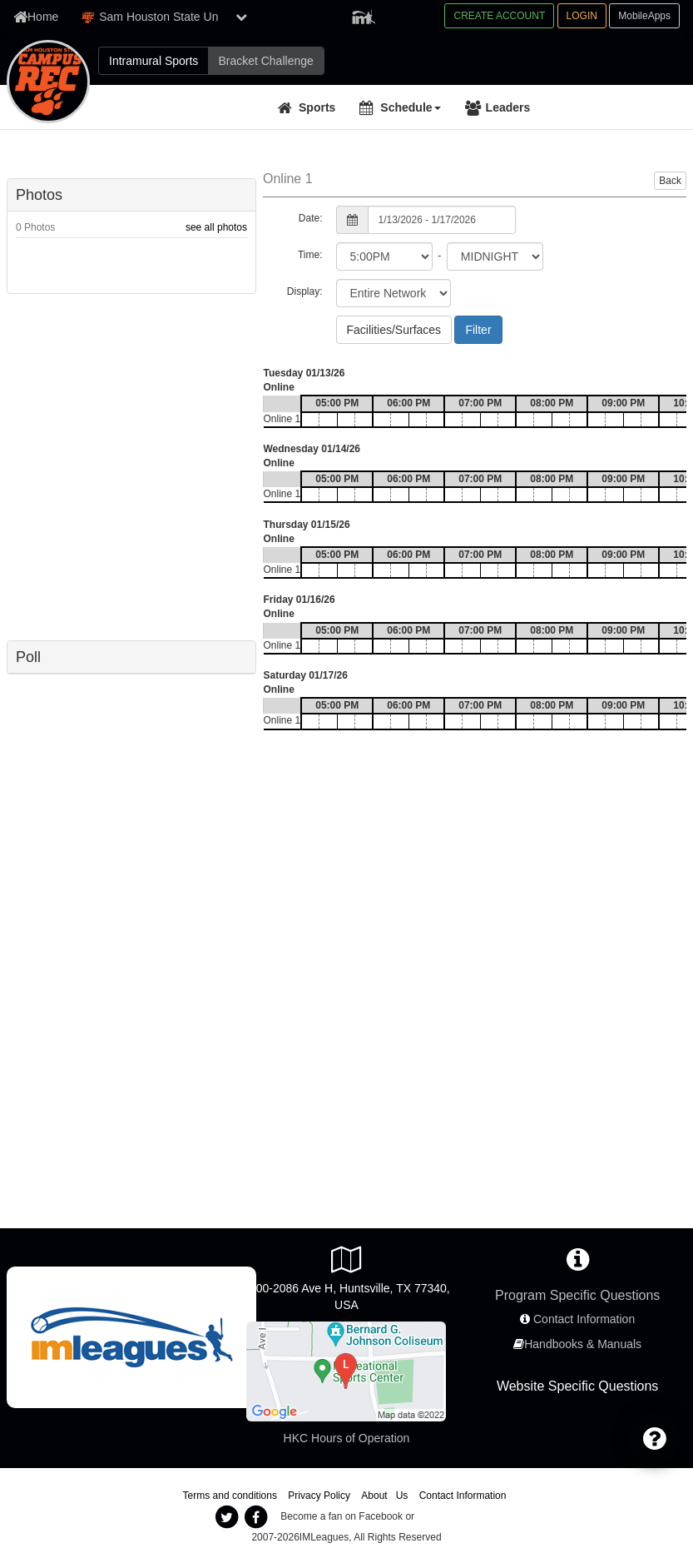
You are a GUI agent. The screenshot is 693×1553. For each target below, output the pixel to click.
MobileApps (644, 16)
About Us (384, 1495)
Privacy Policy (319, 1495)
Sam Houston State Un (149, 17)
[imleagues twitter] (227, 1517)
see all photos (216, 227)
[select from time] (384, 256)
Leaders (508, 107)
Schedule (410, 107)
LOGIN (582, 16)
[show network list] (241, 16)
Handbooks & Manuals (582, 1344)
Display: (305, 291)
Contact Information (584, 1319)
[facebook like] (131, 465)
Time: (310, 255)
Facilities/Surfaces (394, 329)
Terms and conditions (230, 1495)
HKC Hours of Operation (347, 1438)
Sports (317, 107)
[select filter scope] (393, 293)
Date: (311, 218)
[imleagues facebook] (256, 1517)
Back (670, 181)
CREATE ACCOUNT (499, 16)
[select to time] (495, 256)
